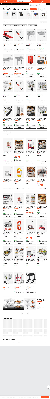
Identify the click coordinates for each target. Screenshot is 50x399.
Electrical (36, 17)
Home (4, 6)
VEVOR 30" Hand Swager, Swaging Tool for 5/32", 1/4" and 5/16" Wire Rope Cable (19, 94)
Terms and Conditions (41, 10)
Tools (6, 6)
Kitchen (6, 17)
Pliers (12, 6)
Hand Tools (9, 6)
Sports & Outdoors (43, 17)
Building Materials (28, 17)
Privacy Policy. (33, 11)
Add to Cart (8, 51)
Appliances (14, 17)
